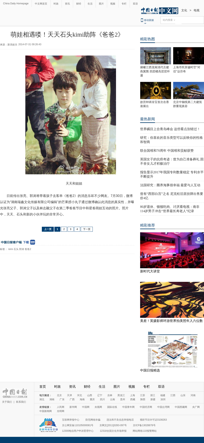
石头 (16, 249)
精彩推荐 (147, 225)
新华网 (73, 407)
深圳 (163, 399)
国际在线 (112, 407)
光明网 (60, 411)
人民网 (60, 407)
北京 (59, 395)
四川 (102, 399)
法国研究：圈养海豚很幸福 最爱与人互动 (170, 185)
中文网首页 (41, 3)
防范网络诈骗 (93, 419)
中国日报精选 (150, 370)
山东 (183, 395)
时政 (56, 3)
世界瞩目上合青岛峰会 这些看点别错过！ (170, 129)
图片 (101, 3)
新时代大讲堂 (150, 271)
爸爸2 (28, 249)
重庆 (92, 399)
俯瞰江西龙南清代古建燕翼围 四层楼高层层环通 (155, 71)
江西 (172, 395)
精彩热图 (147, 39)
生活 (90, 3)
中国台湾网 (163, 407)
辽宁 (99, 395)
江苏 (142, 395)
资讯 (67, 3)
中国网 (85, 407)
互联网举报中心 (70, 419)
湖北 (41, 399)
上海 (132, 395)
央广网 (196, 407)
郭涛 (21, 249)
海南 (82, 399)
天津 (69, 395)
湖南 (51, 399)
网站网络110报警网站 (145, 430)
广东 (62, 399)
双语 (135, 3)
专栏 (124, 3)
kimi (10, 249)
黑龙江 (121, 395)
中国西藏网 (181, 407)
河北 (79, 395)
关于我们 (7, 401)
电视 (196, 10)
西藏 (132, 399)
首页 (42, 386)
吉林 (109, 395)
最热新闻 (147, 119)
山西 (89, 395)
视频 (112, 3)
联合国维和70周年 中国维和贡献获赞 (167, 150)
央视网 (98, 407)
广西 (72, 399)
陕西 (142, 399)
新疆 (152, 399)
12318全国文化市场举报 (113, 430)
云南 (112, 399)
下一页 (86, 229)
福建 (162, 395)
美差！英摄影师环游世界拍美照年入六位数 (171, 321)
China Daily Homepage (15, 3)
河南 (193, 395)
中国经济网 (146, 407)
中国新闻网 (45, 411)
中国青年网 (128, 407)
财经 (78, 3)
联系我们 (21, 401)
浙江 (152, 395)
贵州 (122, 399)
